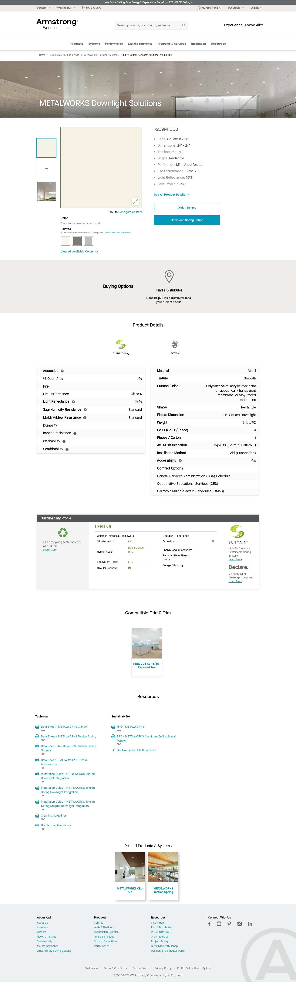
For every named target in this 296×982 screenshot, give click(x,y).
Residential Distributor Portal (168, 951)
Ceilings (98, 923)
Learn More (50, 549)
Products (76, 44)
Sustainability (44, 941)
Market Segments (140, 44)
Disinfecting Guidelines (56, 825)
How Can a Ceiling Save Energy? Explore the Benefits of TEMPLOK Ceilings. (148, 2)
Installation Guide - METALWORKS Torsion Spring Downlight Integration (68, 790)
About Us (42, 923)
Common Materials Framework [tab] (115, 535)
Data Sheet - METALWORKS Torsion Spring (68, 736)
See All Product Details (172, 195)
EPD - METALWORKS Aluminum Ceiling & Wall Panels (146, 738)
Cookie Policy (141, 968)
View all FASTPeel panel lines (117, 232)
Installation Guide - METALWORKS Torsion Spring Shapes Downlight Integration (68, 804)
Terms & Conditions (115, 968)
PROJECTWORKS (161, 932)
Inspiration (198, 44)
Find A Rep (157, 923)
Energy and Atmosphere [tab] (177, 549)
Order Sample (187, 208)
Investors (42, 927)
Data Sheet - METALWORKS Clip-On (64, 727)
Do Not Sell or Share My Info (194, 968)
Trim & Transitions (104, 936)
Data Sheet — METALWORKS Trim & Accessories (64, 762)
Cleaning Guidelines (54, 816)
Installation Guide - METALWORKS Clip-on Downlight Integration (68, 776)
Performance (114, 44)
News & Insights (46, 936)
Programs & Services (171, 44)
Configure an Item (130, 212)
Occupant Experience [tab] (176, 535)
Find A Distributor (161, 927)
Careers (41, 932)
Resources (218, 44)
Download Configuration (187, 220)
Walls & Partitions (104, 927)
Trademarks (91, 968)
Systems (94, 44)
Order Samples (159, 936)
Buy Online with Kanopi (164, 946)
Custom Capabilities (105, 941)
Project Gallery (159, 941)
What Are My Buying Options (54, 951)
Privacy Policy (163, 968)
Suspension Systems (106, 932)
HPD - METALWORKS (130, 727)
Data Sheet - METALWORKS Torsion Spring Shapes (68, 748)
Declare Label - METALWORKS (136, 750)
